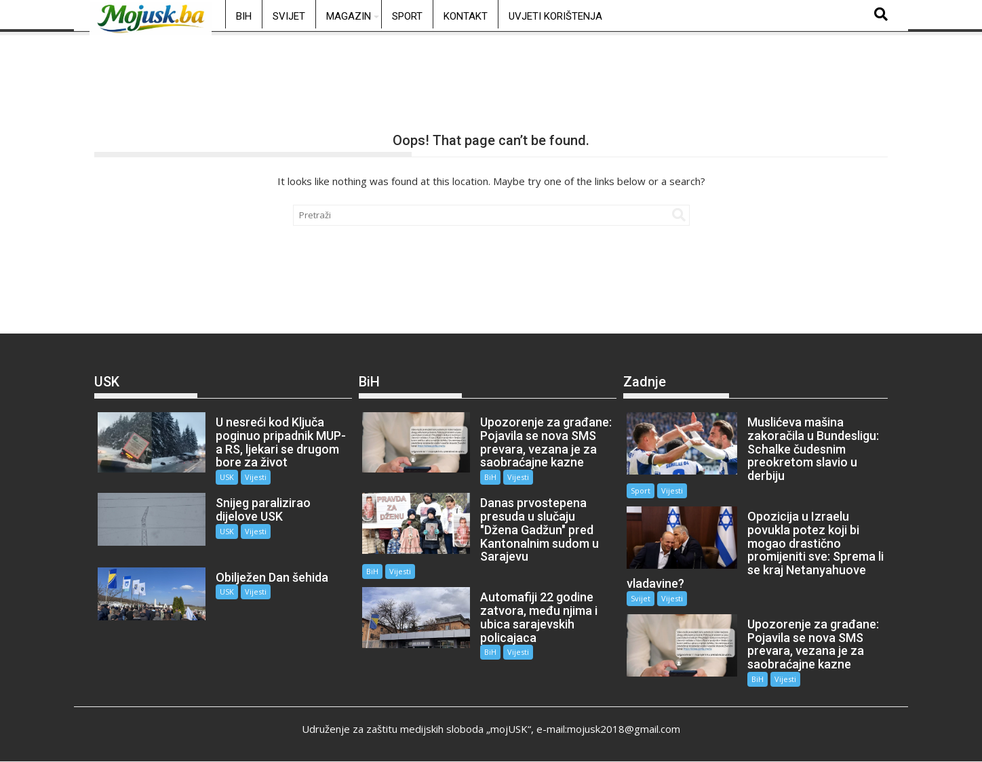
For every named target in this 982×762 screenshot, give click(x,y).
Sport (407, 16)
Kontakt (466, 16)
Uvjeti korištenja (555, 16)
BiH (244, 16)
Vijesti (256, 477)
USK (227, 477)
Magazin (348, 16)
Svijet (289, 16)
